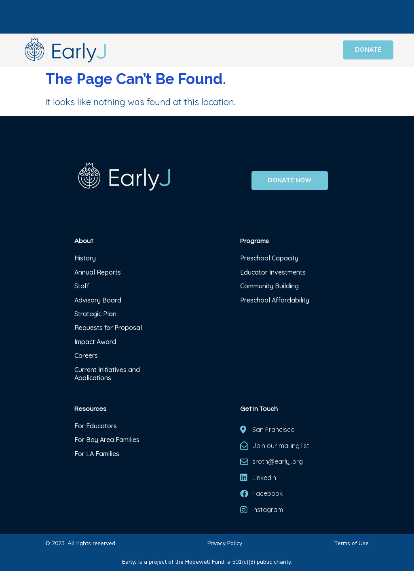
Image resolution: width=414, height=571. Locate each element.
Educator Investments (273, 272)
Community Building (269, 286)
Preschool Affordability (274, 300)
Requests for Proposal (108, 328)
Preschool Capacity (269, 258)
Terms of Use (351, 543)
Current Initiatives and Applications (107, 374)
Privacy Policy (224, 543)
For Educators (95, 426)
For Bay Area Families (106, 440)
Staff (81, 286)
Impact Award (95, 342)
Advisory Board (97, 300)
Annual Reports (97, 272)
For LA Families (96, 454)
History (85, 258)
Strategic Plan (95, 314)
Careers (86, 355)
